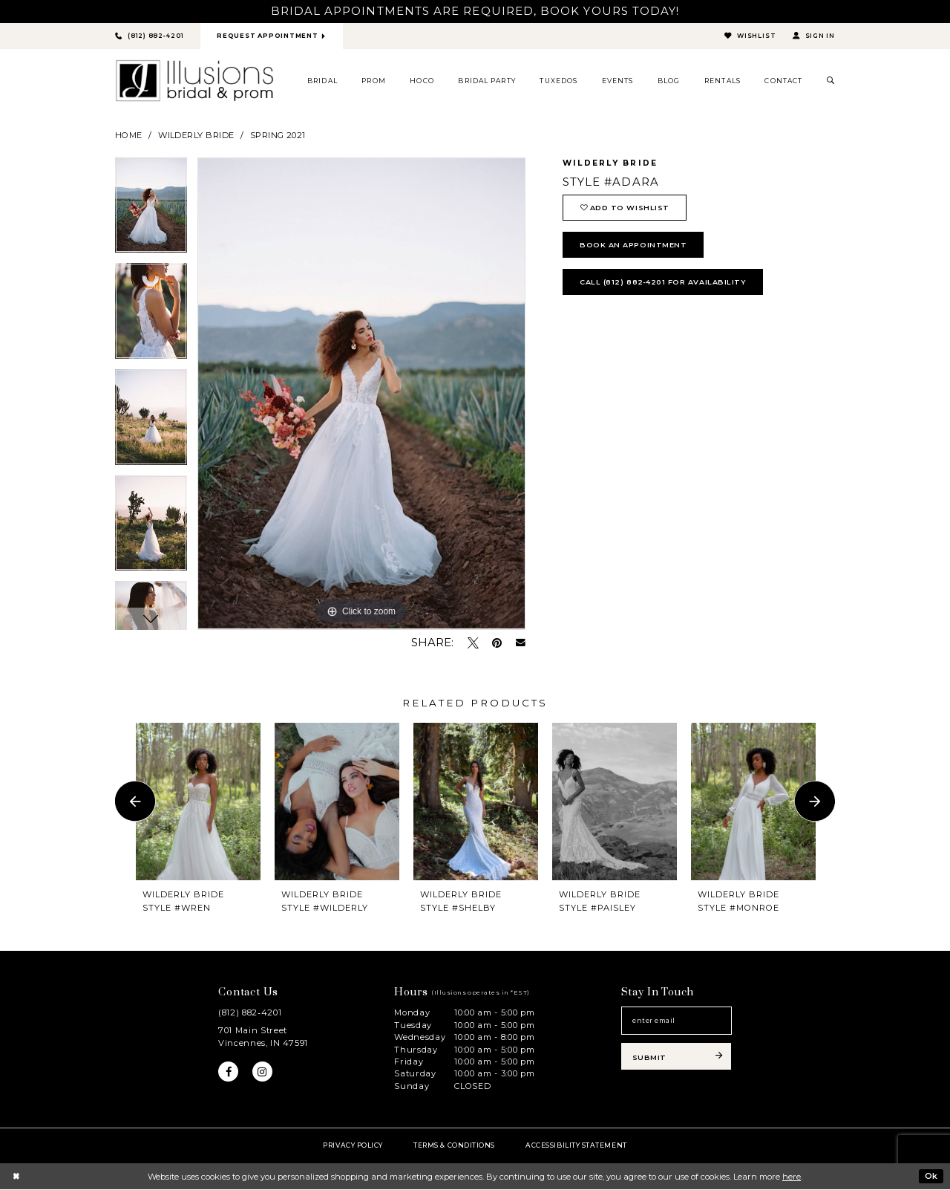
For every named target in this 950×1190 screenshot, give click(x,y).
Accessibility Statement (575, 1145)
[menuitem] (323, 81)
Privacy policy (353, 1145)
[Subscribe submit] (676, 1058)
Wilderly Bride (196, 135)
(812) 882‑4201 (249, 1013)
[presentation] (198, 802)
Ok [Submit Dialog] (930, 1176)
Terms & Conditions (454, 1145)
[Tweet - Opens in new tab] (473, 643)
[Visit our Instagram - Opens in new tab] (262, 1072)
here (791, 1176)
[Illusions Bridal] (194, 81)
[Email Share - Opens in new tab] (520, 643)
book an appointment (633, 246)
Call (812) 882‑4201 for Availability (663, 284)
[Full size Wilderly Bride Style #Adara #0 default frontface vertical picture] (361, 394)
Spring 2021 (278, 135)
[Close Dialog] (16, 1176)
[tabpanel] (151, 211)
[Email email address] (676, 1021)
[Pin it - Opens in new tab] (497, 643)
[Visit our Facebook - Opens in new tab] (228, 1072)
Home (128, 135)
